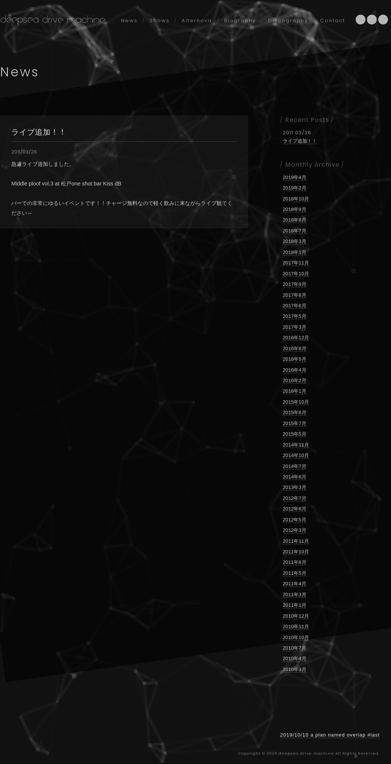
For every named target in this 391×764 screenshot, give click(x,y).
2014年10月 (296, 455)
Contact (332, 20)
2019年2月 (294, 188)
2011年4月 (294, 583)
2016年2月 (294, 380)
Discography (288, 20)
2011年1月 (294, 605)
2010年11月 (296, 626)
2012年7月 (294, 498)
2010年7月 (294, 648)
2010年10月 (296, 637)
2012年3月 (294, 530)
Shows (160, 20)
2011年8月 (294, 562)
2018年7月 (294, 231)
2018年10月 (296, 199)
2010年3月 (294, 669)
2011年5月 (294, 573)
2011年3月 (294, 594)
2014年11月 (296, 445)
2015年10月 (296, 402)
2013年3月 (294, 487)
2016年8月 (294, 348)
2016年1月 (294, 391)
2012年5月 (294, 519)
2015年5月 (294, 434)
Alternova (197, 20)
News (129, 20)
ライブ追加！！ (39, 132)
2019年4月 (294, 177)
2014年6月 (294, 477)
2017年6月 (294, 305)
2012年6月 (294, 509)
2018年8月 (294, 220)
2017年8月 (294, 295)
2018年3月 (294, 241)
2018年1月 (294, 252)
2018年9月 (294, 209)
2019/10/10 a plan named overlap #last (330, 735)
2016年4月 (294, 370)
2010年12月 (296, 616)
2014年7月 (294, 466)
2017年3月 (294, 327)
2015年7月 (294, 423)
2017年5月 (294, 316)
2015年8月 (294, 412)
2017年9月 (294, 284)
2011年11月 (296, 541)
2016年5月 (294, 359)
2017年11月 (296, 263)
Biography (240, 20)
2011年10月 (296, 551)
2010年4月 (294, 658)
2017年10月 (296, 273)
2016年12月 (296, 337)
